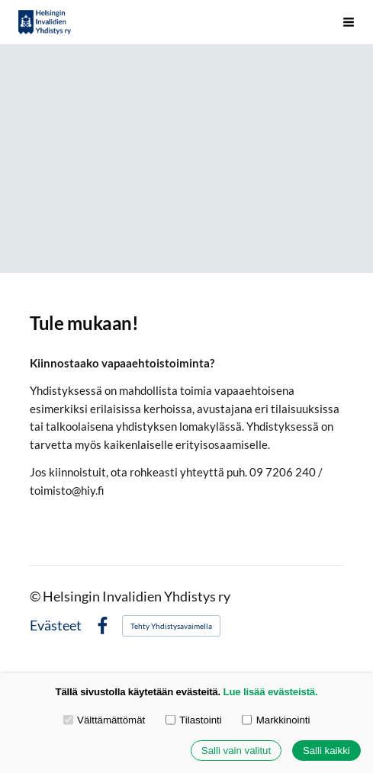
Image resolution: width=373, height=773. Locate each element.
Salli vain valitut (236, 750)
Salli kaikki (326, 750)
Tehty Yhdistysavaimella (171, 625)
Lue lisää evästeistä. (270, 692)
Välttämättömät (104, 719)
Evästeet (56, 626)
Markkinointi (276, 719)
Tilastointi (194, 719)
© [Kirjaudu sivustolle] (36, 597)
